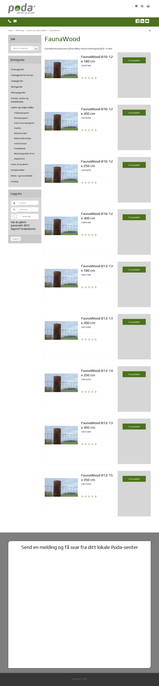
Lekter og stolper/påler (22, 107)
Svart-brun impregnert (24, 123)
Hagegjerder (17, 80)
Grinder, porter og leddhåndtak (19, 100)
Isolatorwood (20, 143)
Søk (36, 49)
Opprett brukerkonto (23, 228)
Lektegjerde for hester (22, 75)
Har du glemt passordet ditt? (20, 224)
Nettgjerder (17, 86)
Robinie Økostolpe (22, 138)
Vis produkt (134, 60)
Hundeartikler (18, 170)
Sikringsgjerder (18, 92)
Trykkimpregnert (21, 113)
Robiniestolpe (20, 133)
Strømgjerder (17, 69)
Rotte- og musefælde (21, 175)
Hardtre (17, 128)
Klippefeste (19, 159)
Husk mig (26, 216)
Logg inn (15, 239)
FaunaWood (19, 148)
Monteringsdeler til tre (24, 153)
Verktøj (14, 181)
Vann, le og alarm (19, 164)
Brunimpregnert (21, 118)
